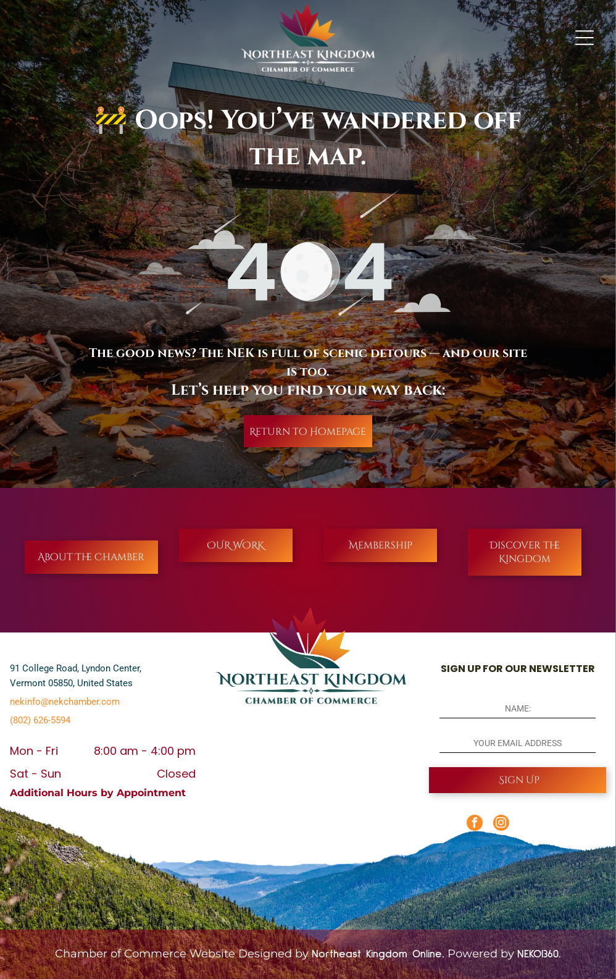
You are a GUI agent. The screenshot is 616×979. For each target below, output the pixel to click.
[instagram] (501, 824)
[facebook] (475, 824)
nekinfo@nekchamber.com (65, 701)
